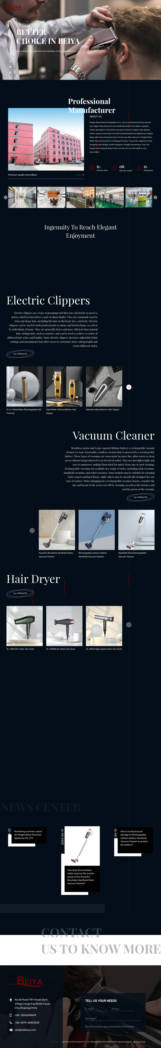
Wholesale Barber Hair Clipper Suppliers (104, 1042)
